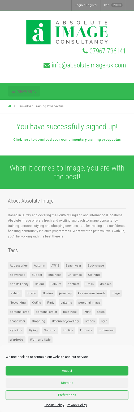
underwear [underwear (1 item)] (106, 330)
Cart (113, 5)
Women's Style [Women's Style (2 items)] (40, 339)
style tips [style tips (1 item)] (16, 330)
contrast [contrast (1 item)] (73, 284)
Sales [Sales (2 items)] (101, 312)
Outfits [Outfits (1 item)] (36, 302)
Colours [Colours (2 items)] (55, 284)
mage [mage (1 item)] (116, 293)
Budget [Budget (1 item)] (37, 275)
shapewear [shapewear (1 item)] (17, 321)
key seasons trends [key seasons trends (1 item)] (91, 293)
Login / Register (86, 5)
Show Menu (27, 91)
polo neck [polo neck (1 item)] (70, 312)
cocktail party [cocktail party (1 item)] (19, 284)
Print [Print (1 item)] (87, 312)
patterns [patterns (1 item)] (66, 302)
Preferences (67, 395)
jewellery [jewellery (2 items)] (65, 293)
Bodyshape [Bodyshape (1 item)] (17, 275)
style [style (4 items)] (104, 321)
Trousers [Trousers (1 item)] (86, 330)
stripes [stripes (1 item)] (90, 321)
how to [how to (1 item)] (31, 293)
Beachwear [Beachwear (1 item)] (73, 265)
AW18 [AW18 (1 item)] (55, 265)
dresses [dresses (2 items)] (105, 284)
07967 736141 (107, 51)
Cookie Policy (54, 405)
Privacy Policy (77, 405)
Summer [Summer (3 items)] (50, 330)
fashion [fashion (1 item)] (15, 293)
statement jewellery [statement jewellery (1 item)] (65, 321)
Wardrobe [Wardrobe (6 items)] (17, 339)
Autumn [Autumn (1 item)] (39, 265)
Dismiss (67, 383)
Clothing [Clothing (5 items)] (94, 275)
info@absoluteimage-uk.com (89, 65)
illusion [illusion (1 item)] (47, 293)
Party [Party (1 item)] (50, 302)
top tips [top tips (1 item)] (68, 330)
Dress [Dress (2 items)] (89, 284)
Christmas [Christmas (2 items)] (75, 275)
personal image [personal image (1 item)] (89, 302)
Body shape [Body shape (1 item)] (96, 265)
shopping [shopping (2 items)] (38, 321)
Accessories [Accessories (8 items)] (19, 265)
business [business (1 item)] (54, 275)
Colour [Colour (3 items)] (39, 284)
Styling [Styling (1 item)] (33, 330)
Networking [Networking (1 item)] (18, 302)
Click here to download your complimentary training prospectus (67, 139)
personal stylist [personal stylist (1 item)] (46, 312)
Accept (67, 371)
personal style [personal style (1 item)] (19, 312)
